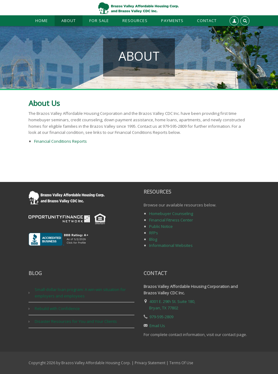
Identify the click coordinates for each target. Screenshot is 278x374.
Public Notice (161, 226)
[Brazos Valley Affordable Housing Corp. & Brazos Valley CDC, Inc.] (139, 7)
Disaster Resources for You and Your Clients (76, 321)
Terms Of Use (181, 362)
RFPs (153, 233)
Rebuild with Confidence (57, 308)
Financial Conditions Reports (60, 141)
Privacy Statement (150, 362)
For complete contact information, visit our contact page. (195, 334)
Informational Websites (171, 245)
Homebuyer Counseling (171, 213)
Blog (153, 239)
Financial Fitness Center (171, 220)
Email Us (157, 325)
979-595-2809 (161, 316)
